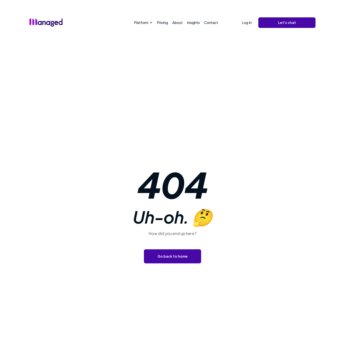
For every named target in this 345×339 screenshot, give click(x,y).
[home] (45, 22)
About (177, 22)
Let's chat (287, 22)
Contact (211, 22)
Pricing (162, 22)
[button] (142, 22)
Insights (193, 22)
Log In (247, 22)
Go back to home (173, 256)
